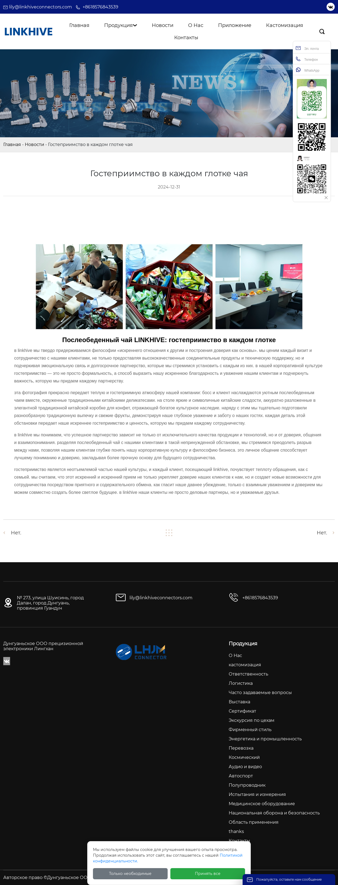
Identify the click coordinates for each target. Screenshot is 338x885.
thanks (236, 831)
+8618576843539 (100, 7)
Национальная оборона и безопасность (274, 813)
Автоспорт (241, 775)
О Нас (235, 655)
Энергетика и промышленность (265, 738)
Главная (12, 144)
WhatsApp (307, 69)
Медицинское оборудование (262, 803)
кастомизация (245, 664)
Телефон (307, 59)
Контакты (239, 840)
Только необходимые (130, 873)
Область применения (254, 822)
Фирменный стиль (250, 729)
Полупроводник (247, 785)
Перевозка (241, 748)
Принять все (208, 873)
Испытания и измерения (257, 794)
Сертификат (242, 711)
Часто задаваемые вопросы (260, 692)
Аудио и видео (245, 766)
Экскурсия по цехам (251, 720)
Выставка (239, 701)
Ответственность (248, 674)
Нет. (16, 533)
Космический (244, 757)
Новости (34, 144)
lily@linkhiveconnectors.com (40, 7)
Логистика (241, 683)
